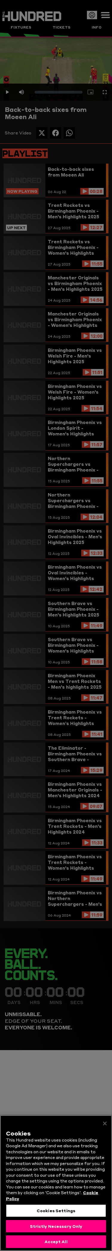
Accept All (56, 1243)
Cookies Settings (56, 1212)
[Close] (104, 1125)
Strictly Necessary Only (56, 1228)
